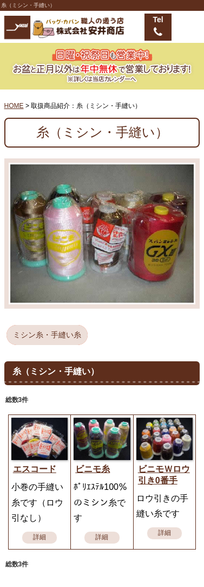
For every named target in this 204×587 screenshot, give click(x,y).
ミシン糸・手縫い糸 (47, 334)
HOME (14, 106)
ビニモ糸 (92, 469)
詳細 (39, 537)
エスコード (34, 469)
